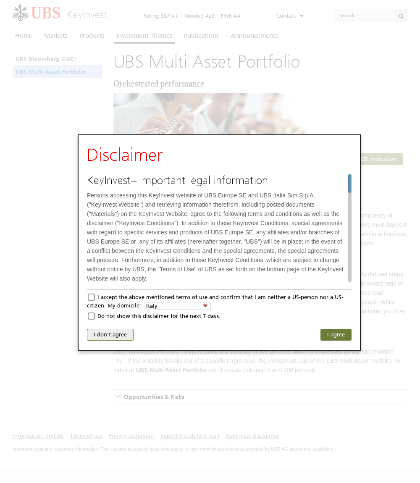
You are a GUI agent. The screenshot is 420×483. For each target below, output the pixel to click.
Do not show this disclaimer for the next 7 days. (158, 316)
